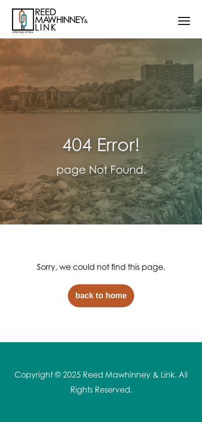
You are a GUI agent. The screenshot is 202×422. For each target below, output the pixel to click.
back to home (101, 295)
